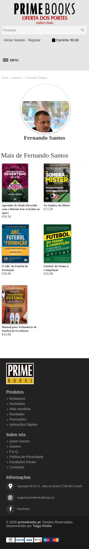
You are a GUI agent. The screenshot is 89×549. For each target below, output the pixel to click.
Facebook (23, 509)
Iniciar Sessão (14, 40)
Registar (34, 40)
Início (4, 77)
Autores (17, 77)
